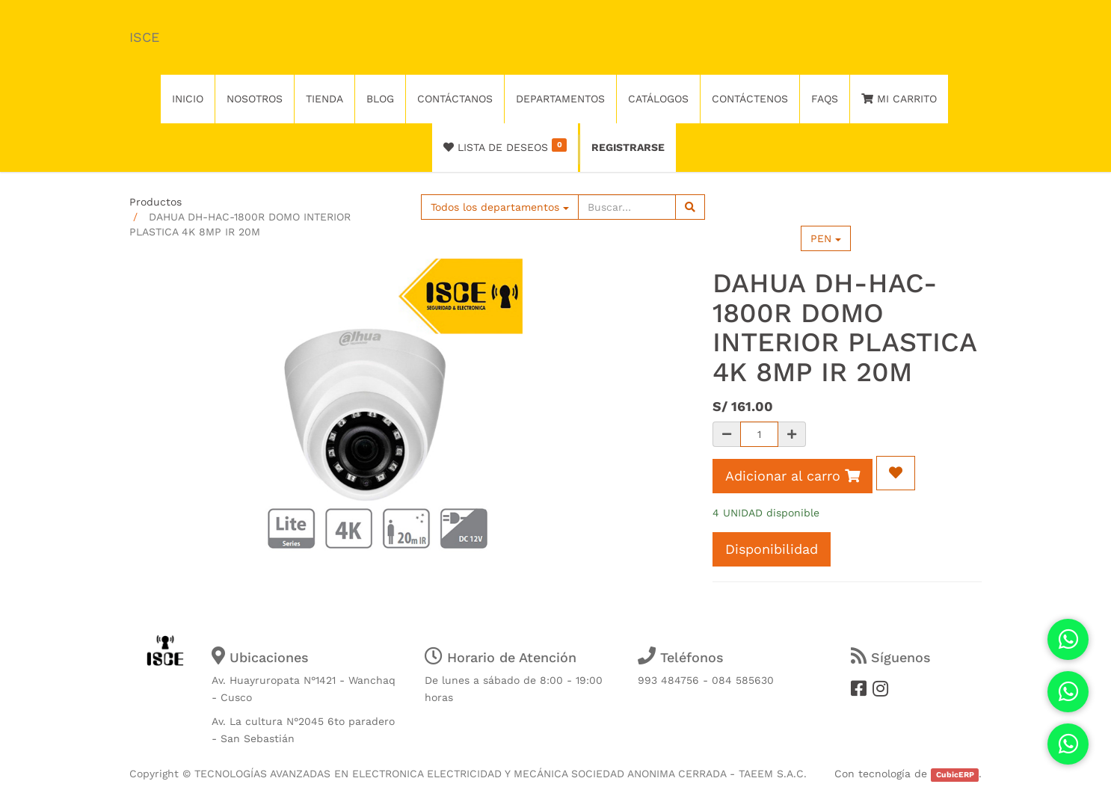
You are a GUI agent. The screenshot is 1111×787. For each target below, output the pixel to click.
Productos (155, 202)
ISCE (144, 37)
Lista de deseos (505, 145)
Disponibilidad (771, 549)
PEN (825, 238)
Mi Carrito (899, 99)
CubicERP (955, 775)
